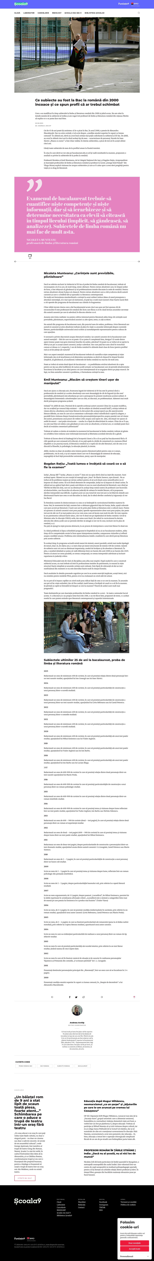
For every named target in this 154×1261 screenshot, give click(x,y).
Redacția (81, 1205)
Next (139, 261)
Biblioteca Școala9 (94, 13)
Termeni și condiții (128, 1202)
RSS (101, 1210)
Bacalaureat (82, 1066)
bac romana (44, 1066)
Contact (81, 1207)
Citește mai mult (25, 1178)
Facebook (103, 1202)
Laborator (29, 13)
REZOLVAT (56, 13)
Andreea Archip (77, 1023)
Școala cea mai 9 (73, 13)
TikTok (102, 1207)
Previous (15, 261)
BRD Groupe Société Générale (32, 1245)
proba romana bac (25, 1066)
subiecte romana (63, 1066)
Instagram (103, 1205)
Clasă (17, 13)
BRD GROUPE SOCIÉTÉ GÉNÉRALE (51, 1247)
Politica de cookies (128, 1205)
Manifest (82, 1202)
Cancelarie (43, 13)
